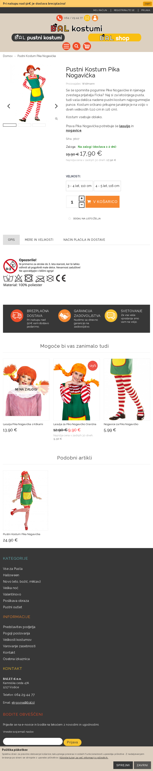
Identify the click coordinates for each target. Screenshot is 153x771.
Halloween (11, 575)
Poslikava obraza (16, 601)
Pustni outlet (12, 607)
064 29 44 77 (24, 695)
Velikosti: (73, 176)
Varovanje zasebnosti (19, 646)
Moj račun (100, 10)
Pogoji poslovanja (16, 633)
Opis (11, 239)
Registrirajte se (124, 10)
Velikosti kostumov (17, 640)
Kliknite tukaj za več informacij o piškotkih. (84, 757)
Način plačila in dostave (84, 239)
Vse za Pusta (13, 569)
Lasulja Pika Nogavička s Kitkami (23, 424)
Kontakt (9, 652)
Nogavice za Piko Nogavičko (121, 424)
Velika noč (11, 588)
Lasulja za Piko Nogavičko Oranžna (74, 424)
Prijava (145, 10)
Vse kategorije (66, 46)
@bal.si (29, 702)
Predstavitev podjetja (19, 627)
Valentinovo (12, 594)
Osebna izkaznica (16, 659)
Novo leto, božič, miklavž (22, 581)
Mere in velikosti (39, 239)
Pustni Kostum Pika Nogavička (21, 534)
